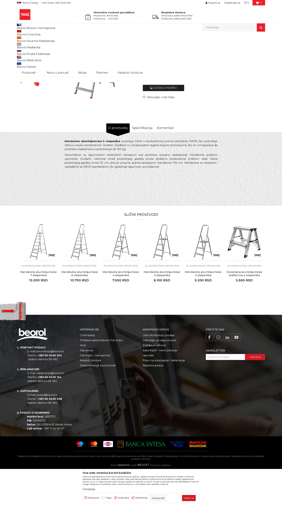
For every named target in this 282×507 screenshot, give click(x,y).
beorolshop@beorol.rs (50, 388)
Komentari (165, 165)
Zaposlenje (87, 387)
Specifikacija (142, 165)
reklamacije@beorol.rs (50, 410)
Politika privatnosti (154, 382)
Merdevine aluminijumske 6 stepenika (79, 310)
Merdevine (64, 39)
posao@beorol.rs (47, 432)
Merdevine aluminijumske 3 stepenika (162, 310)
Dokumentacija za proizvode (98, 402)
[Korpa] (259, 4)
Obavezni (93, 497)
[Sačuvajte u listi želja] (158, 134)
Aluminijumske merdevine (85, 39)
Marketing (141, 497)
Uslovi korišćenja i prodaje (159, 372)
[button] (233, 27)
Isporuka (148, 392)
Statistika (123, 497)
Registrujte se (232, 2)
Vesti (83, 382)
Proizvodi (31, 39)
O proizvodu (118, 165)
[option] (32, 67)
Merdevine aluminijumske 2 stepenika (203, 310)
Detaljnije (89, 489)
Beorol (20, 39)
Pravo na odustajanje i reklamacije (164, 397)
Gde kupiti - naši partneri (95, 392)
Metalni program (47, 39)
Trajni (108, 497)
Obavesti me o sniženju (251, 111)
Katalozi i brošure (90, 397)
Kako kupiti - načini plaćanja (160, 387)
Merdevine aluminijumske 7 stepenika (38, 310)
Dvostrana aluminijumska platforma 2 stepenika (244, 310)
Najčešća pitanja (153, 402)
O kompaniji (87, 372)
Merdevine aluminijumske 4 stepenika (121, 310)
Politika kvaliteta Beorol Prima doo (101, 377)
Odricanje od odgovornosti (159, 377)
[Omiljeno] (246, 2)
